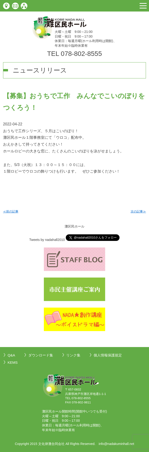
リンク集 (73, 355)
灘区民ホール (74, 226)
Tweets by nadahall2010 (47, 240)
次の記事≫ (138, 211)
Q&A (11, 355)
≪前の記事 (10, 211)
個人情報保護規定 (108, 355)
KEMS (13, 362)
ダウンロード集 (40, 355)
